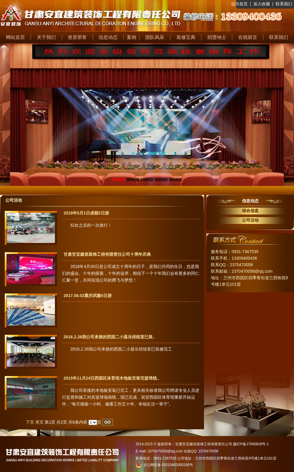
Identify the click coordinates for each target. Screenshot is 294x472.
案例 (131, 37)
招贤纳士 (216, 37)
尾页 (39, 422)
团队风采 (154, 37)
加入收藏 (261, 3)
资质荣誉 (77, 37)
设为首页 (239, 3)
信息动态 (108, 37)
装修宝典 (185, 37)
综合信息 (250, 211)
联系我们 (284, 3)
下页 (30, 422)
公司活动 (250, 220)
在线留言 (247, 37)
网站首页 (15, 37)
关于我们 (46, 37)
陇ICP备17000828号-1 (251, 444)
